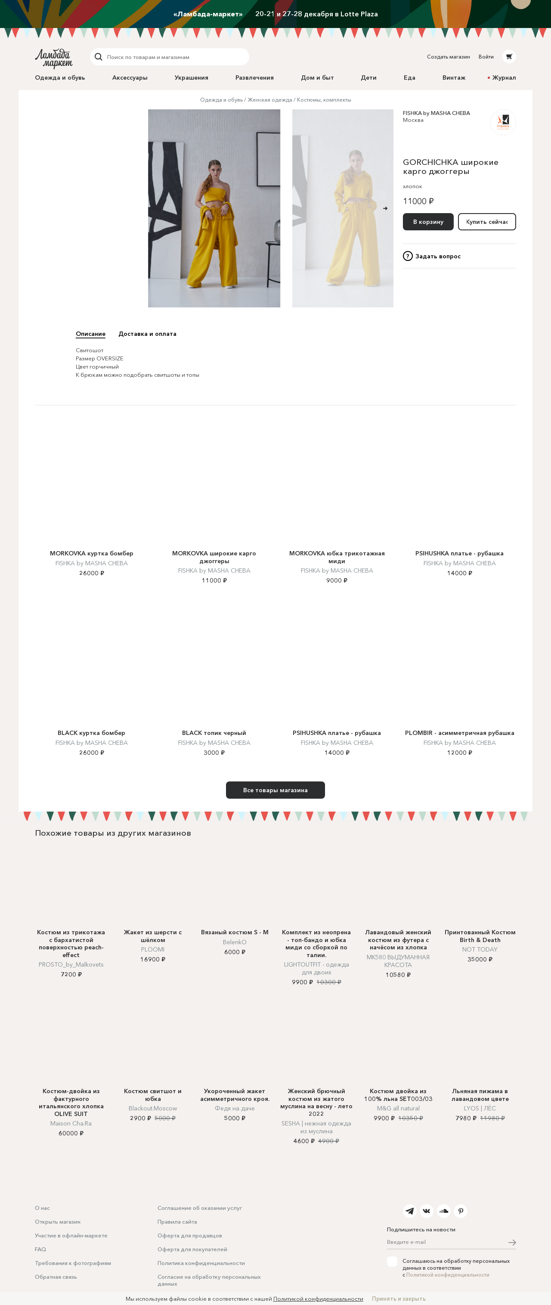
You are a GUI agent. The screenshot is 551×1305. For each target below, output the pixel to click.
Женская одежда (270, 99)
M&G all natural (398, 1108)
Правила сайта (177, 1221)
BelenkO (235, 942)
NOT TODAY (480, 949)
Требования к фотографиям (73, 1262)
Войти (486, 56)
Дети (369, 77)
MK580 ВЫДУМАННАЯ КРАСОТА (398, 961)
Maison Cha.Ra (71, 1123)
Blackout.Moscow (153, 1108)
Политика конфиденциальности (201, 1262)
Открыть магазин (57, 1221)
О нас (42, 1207)
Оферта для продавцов (190, 1235)
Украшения (191, 77)
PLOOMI (152, 949)
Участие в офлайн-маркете (71, 1235)
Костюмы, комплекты (324, 99)
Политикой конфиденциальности (447, 1274)
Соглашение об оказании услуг (200, 1207)
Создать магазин (448, 56)
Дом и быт (317, 77)
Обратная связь (56, 1276)
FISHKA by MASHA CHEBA (436, 112)
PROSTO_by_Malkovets (71, 964)
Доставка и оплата (147, 334)
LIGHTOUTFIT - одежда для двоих (316, 968)
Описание (90, 334)
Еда (409, 77)
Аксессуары (130, 77)
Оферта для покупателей (192, 1249)
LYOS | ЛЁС (480, 1108)
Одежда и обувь (60, 77)
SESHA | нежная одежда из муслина (316, 1127)
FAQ (40, 1249)
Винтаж (454, 77)
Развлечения (254, 77)
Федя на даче (235, 1108)
